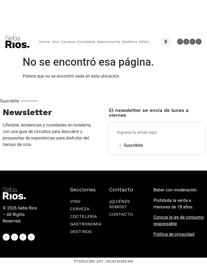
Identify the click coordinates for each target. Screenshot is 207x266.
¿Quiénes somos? (119, 204)
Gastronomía (108, 41)
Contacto (121, 214)
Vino (55, 41)
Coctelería (86, 41)
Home (44, 41)
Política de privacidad (173, 234)
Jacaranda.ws (119, 261)
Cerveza (68, 41)
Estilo (144, 41)
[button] (165, 41)
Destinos (129, 41)
